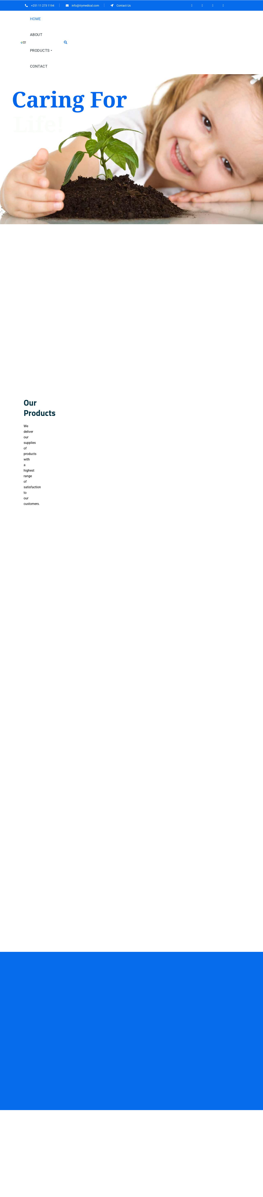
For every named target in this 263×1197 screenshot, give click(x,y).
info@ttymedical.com (42, 1153)
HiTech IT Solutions (140, 1195)
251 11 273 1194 (41, 1146)
